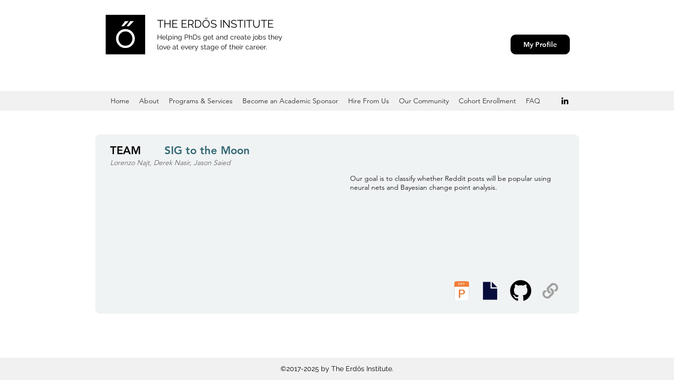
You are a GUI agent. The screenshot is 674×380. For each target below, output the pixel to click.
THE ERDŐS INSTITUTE (215, 23)
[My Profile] (540, 44)
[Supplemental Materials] (550, 291)
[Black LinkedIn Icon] (565, 101)
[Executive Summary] (490, 291)
